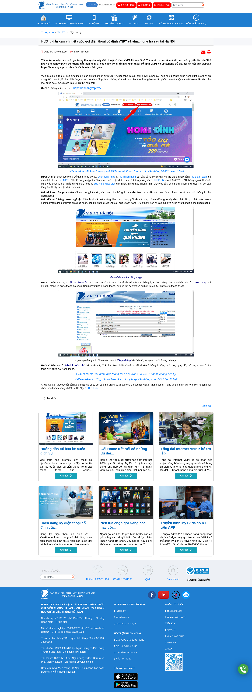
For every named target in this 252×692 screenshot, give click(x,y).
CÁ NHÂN (91, 4)
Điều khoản (173, 579)
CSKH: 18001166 (122, 579)
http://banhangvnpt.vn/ (87, 88)
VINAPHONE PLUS (174, 636)
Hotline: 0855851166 (97, 579)
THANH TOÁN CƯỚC (175, 617)
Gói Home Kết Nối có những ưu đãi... (123, 451)
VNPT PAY (170, 642)
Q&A (147, 579)
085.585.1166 (126, 4)
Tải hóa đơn (162, 5)
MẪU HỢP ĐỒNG (122, 659)
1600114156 (61, 658)
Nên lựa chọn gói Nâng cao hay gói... (122, 525)
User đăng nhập (106, 176)
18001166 (144, 4)
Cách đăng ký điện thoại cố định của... (63, 525)
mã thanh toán (199, 176)
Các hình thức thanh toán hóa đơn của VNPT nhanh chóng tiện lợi (134, 374)
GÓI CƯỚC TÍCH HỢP (125, 624)
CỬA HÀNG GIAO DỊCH (125, 652)
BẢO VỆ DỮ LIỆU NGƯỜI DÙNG (129, 640)
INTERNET (120, 611)
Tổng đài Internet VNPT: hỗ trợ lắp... (186, 451)
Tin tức (61, 32)
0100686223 (73, 628)
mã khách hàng (127, 176)
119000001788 (63, 648)
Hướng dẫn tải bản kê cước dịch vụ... (62, 451)
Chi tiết (66, 475)
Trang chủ (47, 32)
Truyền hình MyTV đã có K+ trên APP (183, 525)
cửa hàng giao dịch (104, 183)
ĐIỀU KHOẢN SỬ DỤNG (125, 646)
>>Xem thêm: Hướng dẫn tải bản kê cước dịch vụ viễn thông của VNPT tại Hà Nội (126, 379)
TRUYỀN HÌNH (121, 617)
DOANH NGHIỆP (107, 4)
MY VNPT (170, 630)
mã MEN (64, 180)
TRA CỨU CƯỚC (173, 611)
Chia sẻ (206, 406)
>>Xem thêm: (85, 374)
